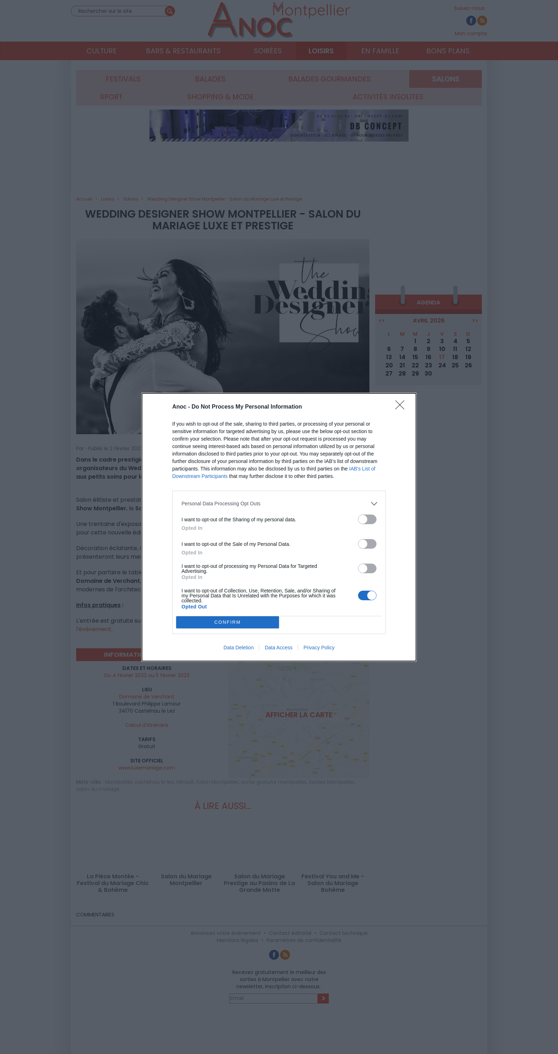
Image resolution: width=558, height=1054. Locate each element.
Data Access (279, 647)
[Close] (402, 407)
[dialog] (279, 527)
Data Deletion (238, 647)
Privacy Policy (319, 647)
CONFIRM (227, 622)
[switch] (367, 519)
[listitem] (279, 503)
